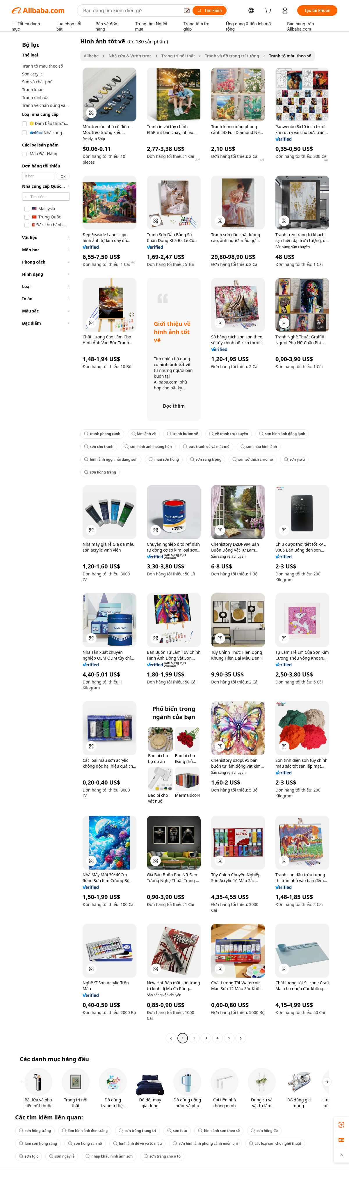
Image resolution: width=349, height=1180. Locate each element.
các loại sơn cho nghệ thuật (275, 1143)
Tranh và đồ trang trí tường (232, 56)
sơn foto (177, 1130)
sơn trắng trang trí (137, 1130)
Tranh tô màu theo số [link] (290, 56)
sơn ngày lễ (61, 1156)
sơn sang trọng (205, 459)
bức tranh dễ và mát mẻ (206, 446)
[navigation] (44, 540)
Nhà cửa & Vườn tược (130, 56)
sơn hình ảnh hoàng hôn (148, 446)
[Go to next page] (241, 1038)
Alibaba (91, 56)
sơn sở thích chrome (252, 459)
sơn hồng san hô (85, 1143)
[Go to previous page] (171, 1038)
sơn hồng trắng (100, 472)
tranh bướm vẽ (182, 433)
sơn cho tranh (98, 446)
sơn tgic (28, 1156)
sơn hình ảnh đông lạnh (282, 433)
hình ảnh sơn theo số (219, 1130)
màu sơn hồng (164, 459)
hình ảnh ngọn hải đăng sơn (111, 459)
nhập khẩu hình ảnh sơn (109, 1156)
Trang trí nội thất (178, 56)
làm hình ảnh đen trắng (85, 1130)
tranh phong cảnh (102, 433)
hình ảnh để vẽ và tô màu (137, 1143)
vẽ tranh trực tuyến (228, 433)
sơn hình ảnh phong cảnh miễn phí (205, 1143)
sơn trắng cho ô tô (162, 1156)
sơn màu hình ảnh (259, 446)
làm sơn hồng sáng (38, 1143)
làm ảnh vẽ (143, 433)
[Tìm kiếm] (210, 10)
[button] (186, 10)
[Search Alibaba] (131, 10)
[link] (341, 1124)
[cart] (269, 11)
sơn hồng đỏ (264, 1130)
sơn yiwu (294, 459)
